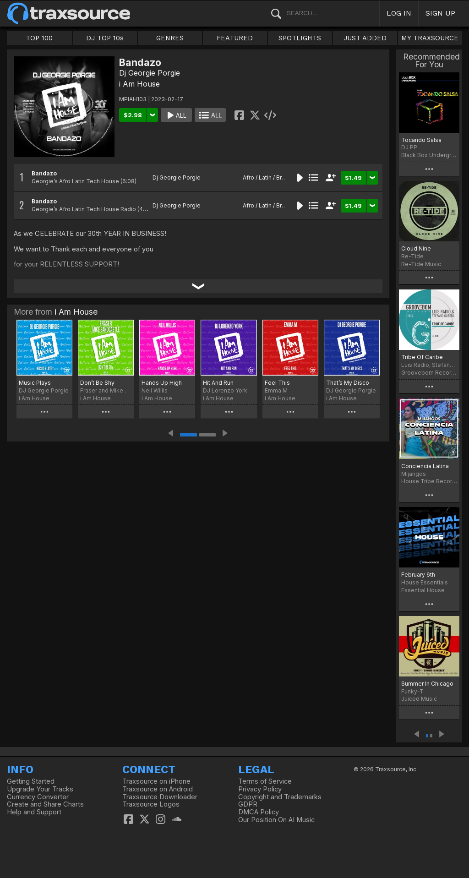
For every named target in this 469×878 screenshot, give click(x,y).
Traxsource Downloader (159, 797)
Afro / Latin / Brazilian (271, 177)
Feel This (277, 382)
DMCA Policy (258, 812)
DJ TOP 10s (105, 38)
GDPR (247, 804)
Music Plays (35, 382)
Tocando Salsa (421, 139)
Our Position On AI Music (276, 820)
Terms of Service (265, 781)
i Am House (139, 83)
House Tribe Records (429, 481)
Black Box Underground (429, 155)
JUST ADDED (365, 38)
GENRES (170, 38)
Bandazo (44, 173)
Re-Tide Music (421, 264)
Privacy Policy (260, 789)
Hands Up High (162, 382)
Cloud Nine (416, 248)
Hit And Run (218, 382)
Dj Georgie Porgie (149, 72)
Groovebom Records (429, 372)
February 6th (418, 574)
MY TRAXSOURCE (429, 38)
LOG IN (399, 13)
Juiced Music (419, 698)
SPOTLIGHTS (299, 38)
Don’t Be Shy (97, 382)
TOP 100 (39, 38)
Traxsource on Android (157, 789)
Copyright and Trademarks (280, 797)
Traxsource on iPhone (156, 781)
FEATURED (235, 38)
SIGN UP (440, 13)
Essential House (423, 590)
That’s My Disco (347, 382)
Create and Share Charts (45, 804)
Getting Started (31, 781)
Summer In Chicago (427, 683)
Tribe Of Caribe (422, 357)
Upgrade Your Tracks (40, 789)
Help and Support (34, 812)
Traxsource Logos (151, 804)
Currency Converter (38, 797)
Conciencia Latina (425, 466)
